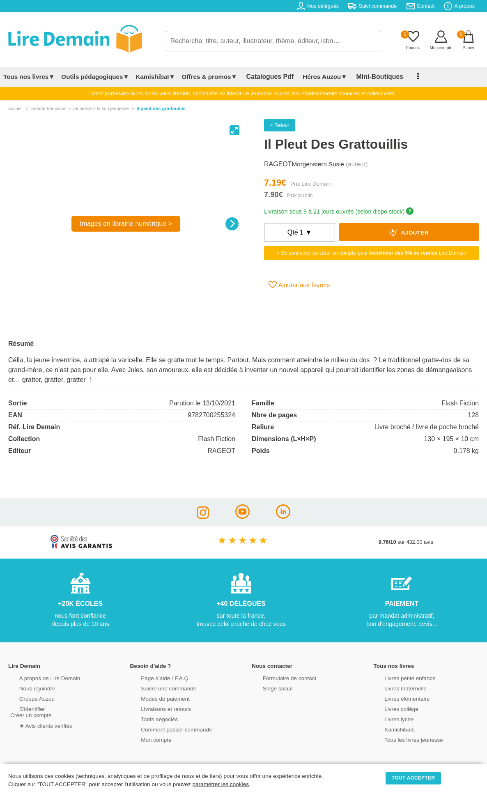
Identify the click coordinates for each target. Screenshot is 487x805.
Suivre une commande (158, 688)
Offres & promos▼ (209, 76)
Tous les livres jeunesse (403, 739)
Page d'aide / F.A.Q (154, 677)
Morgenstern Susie (318, 164)
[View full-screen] (234, 130)
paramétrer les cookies (220, 784)
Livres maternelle (396, 688)
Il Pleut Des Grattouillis (161, 108)
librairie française (47, 108)
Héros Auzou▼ (318, 76)
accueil (15, 108)
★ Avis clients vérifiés (35, 725)
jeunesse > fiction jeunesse (101, 108)
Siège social (268, 688)
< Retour (279, 125)
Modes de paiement (155, 698)
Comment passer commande (166, 729)
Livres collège (392, 708)
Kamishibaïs (390, 729)
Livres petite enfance (400, 677)
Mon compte (146, 739)
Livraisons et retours (155, 708)
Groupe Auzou (27, 698)
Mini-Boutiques (369, 76)
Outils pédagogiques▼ (95, 76)
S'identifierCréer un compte (29, 711)
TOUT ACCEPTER (413, 778)
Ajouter (409, 232)
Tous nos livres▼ (29, 76)
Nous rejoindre (27, 688)
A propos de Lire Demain (39, 677)
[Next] (232, 223)
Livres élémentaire (397, 698)
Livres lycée (390, 718)
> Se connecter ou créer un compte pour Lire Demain (371, 253)
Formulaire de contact (279, 677)
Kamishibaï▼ (155, 76)
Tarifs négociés (149, 718)
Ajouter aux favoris (299, 285)
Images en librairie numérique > (126, 223)
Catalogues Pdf (266, 76)
